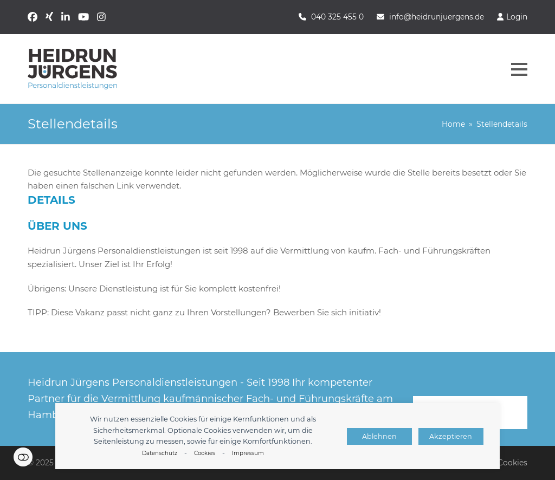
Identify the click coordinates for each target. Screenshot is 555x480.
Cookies (204, 453)
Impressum (248, 453)
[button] (519, 69)
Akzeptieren (450, 436)
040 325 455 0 (337, 16)
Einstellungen (23, 456)
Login (516, 16)
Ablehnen (379, 436)
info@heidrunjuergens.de (436, 16)
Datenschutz (159, 453)
